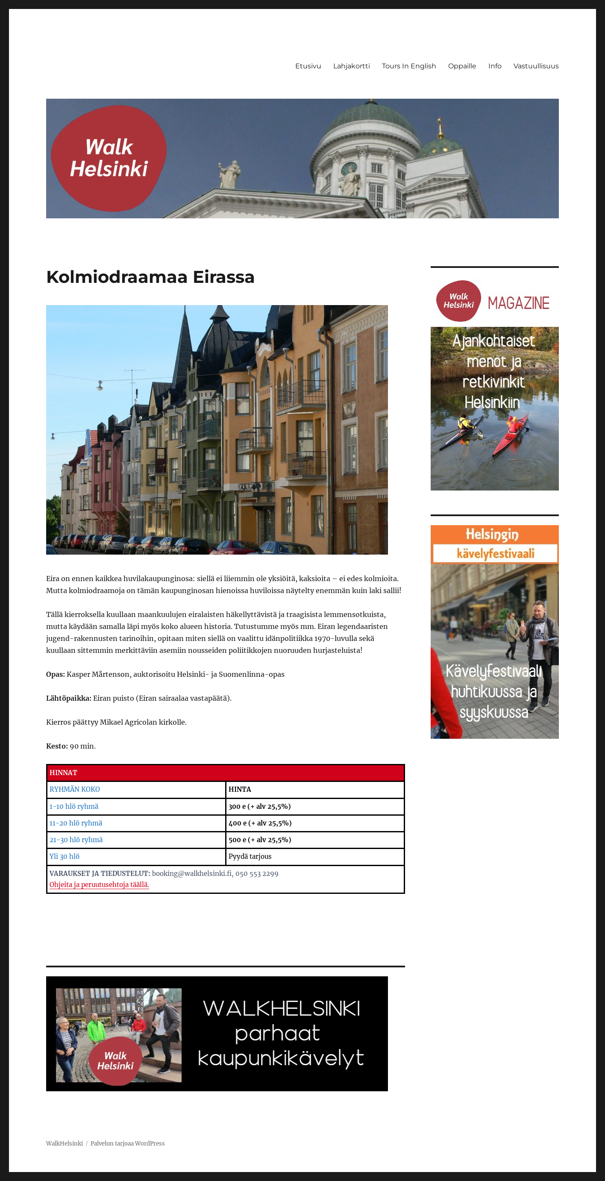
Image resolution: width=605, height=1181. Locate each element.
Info (495, 66)
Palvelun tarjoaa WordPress (128, 1143)
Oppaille (462, 66)
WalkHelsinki (64, 1143)
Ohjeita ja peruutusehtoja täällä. (99, 885)
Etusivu (308, 66)
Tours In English (409, 66)
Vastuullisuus (536, 66)
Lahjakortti (351, 66)
